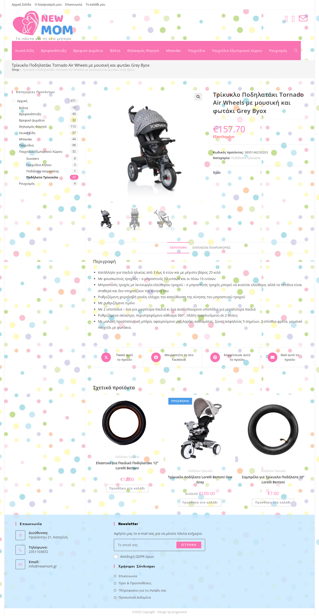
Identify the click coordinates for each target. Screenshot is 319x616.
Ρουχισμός (27, 183)
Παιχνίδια (26, 145)
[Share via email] (283, 357)
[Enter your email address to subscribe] (159, 545)
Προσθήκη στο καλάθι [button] (127, 488)
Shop (15, 69)
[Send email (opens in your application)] (303, 18)
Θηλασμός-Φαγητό (33, 126)
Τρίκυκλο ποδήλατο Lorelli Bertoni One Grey (200, 479)
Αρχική (22, 101)
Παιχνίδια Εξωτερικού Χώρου (40, 151)
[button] (198, 97)
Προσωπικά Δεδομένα (135, 597)
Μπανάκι (25, 139)
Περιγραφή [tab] (178, 248)
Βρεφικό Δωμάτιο (32, 120)
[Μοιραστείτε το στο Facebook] (172, 357)
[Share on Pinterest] (230, 357)
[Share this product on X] (118, 357)
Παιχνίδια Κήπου (39, 165)
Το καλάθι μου (95, 4)
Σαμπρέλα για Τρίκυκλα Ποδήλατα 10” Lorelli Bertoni (273, 479)
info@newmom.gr (43, 566)
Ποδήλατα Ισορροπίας (42, 171)
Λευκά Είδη (27, 133)
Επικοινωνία (73, 4)
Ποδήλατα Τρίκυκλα (245, 158)
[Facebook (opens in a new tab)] (286, 18)
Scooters (32, 158)
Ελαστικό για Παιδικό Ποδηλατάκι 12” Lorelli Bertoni (127, 465)
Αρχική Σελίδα (21, 4)
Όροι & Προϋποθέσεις (135, 583)
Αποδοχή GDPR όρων (134, 556)
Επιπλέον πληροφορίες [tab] (212, 248)
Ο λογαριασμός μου (48, 4)
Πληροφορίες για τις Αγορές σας (142, 590)
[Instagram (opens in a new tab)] (293, 18)
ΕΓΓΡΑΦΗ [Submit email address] (188, 545)
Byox (217, 172)
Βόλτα (23, 108)
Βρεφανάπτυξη (30, 114)
